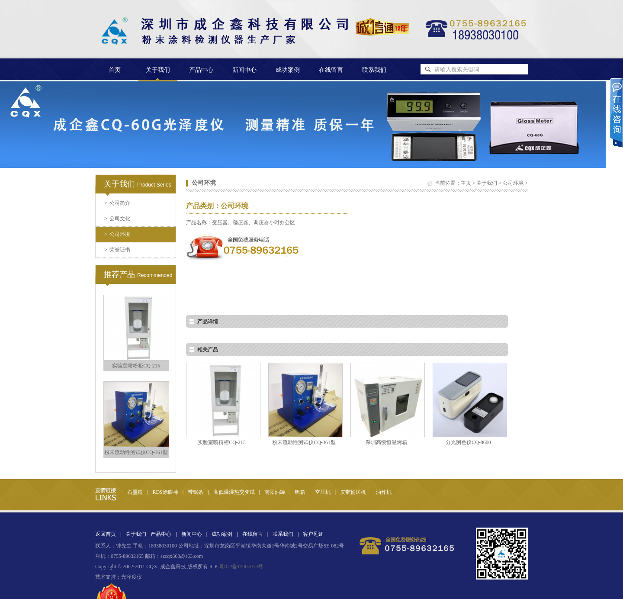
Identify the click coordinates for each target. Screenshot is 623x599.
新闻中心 (244, 70)
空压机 (323, 492)
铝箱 (300, 492)
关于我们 (486, 183)
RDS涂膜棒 (165, 492)
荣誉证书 (117, 250)
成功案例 (288, 70)
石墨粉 (135, 492)
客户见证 (313, 534)
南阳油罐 (274, 492)
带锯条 (195, 492)
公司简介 (117, 203)
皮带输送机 (353, 492)
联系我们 (374, 70)
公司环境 (117, 234)
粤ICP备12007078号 (241, 567)
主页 (466, 183)
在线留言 (331, 70)
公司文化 (117, 219)
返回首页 (105, 534)
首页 (115, 70)
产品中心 (201, 70)
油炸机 (384, 492)
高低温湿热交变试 (234, 492)
